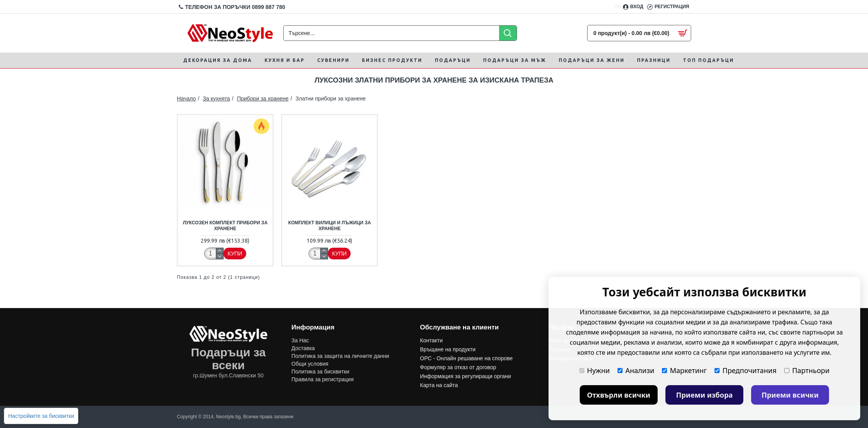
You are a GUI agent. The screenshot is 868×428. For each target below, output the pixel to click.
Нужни (594, 370)
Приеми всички (790, 395)
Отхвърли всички (619, 395)
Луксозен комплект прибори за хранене (225, 226)
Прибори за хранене (263, 98)
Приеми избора (704, 395)
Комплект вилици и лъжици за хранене (329, 226)
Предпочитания (745, 370)
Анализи (635, 370)
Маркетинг (684, 370)
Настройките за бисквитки (41, 416)
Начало (186, 98)
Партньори (806, 370)
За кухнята (216, 98)
